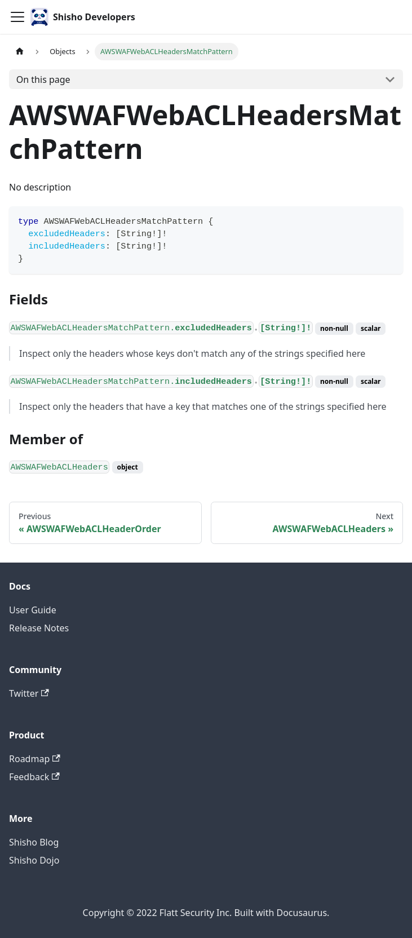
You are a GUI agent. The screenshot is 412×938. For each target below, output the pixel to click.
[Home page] (19, 51)
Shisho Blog (34, 842)
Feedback (34, 777)
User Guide (32, 610)
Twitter (29, 693)
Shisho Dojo (34, 860)
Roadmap (34, 759)
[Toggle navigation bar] (17, 16)
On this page (43, 79)
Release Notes (39, 628)
